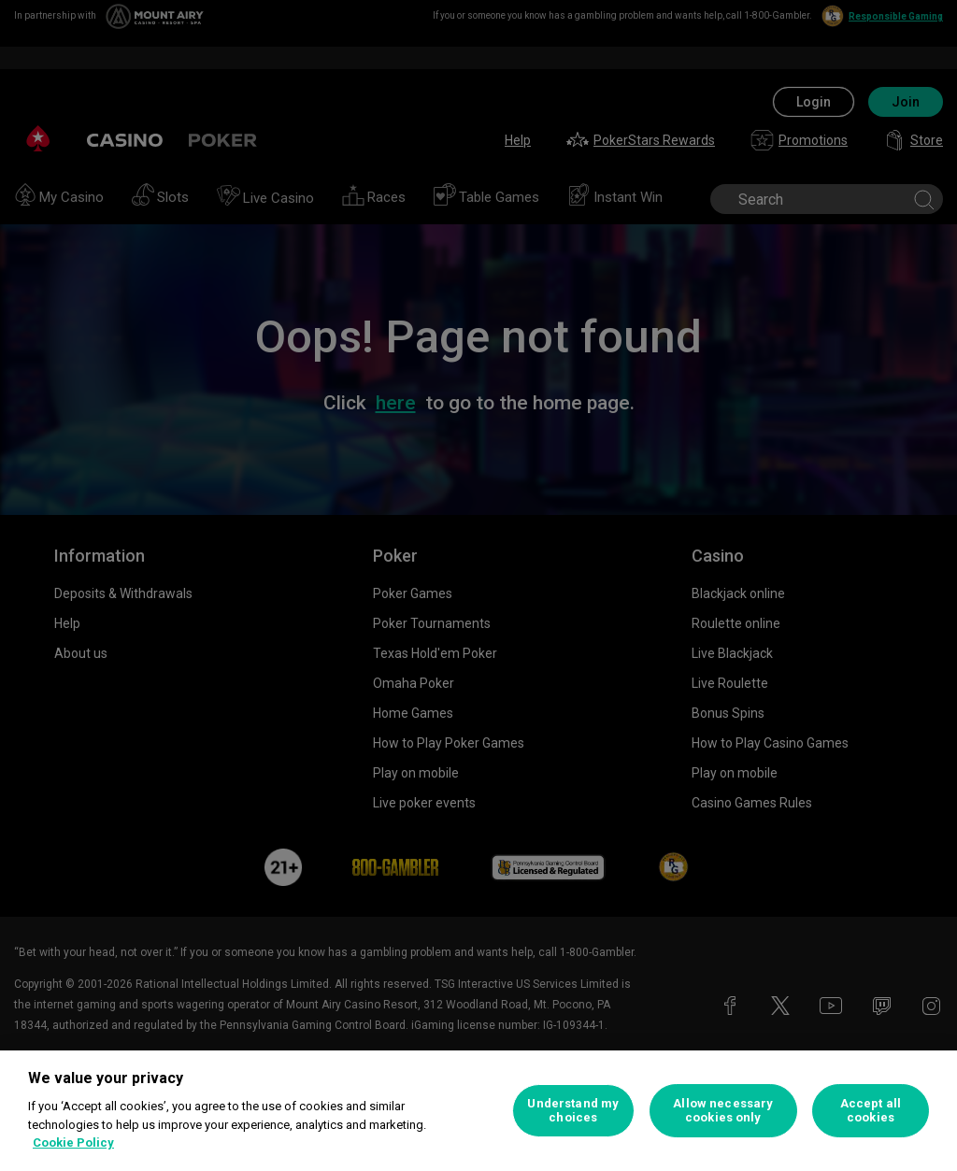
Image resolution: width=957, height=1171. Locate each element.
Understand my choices (573, 1110)
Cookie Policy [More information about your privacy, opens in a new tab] (73, 1142)
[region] (478, 1110)
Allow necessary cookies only (723, 1110)
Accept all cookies (870, 1110)
